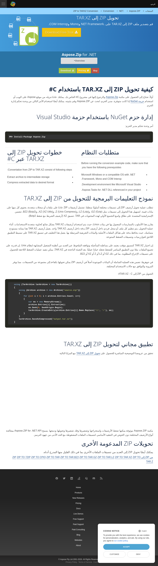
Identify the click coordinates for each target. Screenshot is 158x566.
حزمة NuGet (137, 101)
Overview (80, 60)
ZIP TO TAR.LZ (106, 457)
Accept (126, 547)
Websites (78, 540)
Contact (96, 562)
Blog (78, 535)
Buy (95, 70)
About (78, 545)
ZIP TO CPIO (38, 457)
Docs (78, 508)
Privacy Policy (71, 562)
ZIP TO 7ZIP (24, 457)
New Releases (78, 498)
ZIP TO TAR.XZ (123, 457)
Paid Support (78, 524)
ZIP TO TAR (53, 457)
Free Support (78, 519)
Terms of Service (85, 562)
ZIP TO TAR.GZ (88, 457)
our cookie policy (121, 541)
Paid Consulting (78, 530)
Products (78, 493)
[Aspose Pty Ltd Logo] (13, 4)
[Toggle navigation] (3, 4)
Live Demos (78, 514)
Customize (114, 554)
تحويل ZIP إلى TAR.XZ (88, 353)
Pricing (83, 70)
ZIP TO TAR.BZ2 (69, 457)
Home (78, 487)
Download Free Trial (63, 32)
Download (67, 70)
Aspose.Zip (112, 97)
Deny (138, 554)
